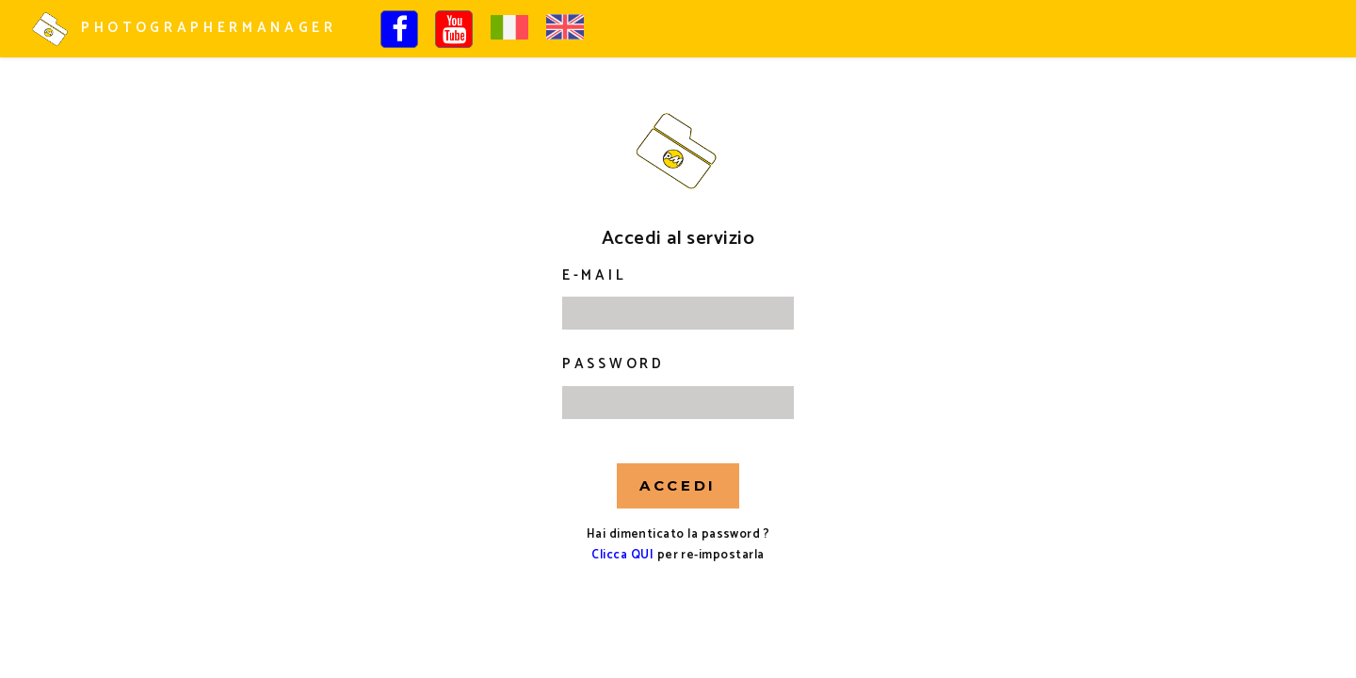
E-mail (594, 276)
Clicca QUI (622, 555)
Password (613, 364)
